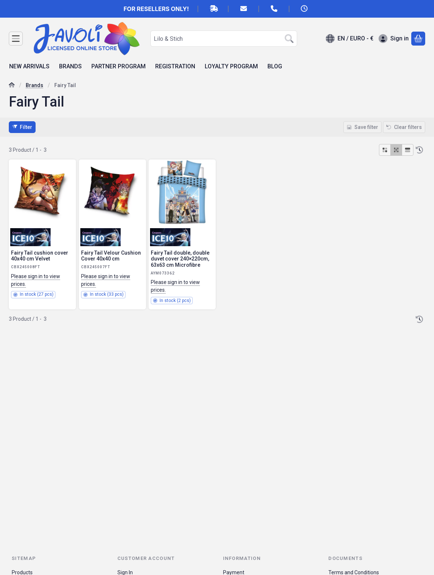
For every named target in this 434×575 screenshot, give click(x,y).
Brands (34, 85)
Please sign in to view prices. (35, 280)
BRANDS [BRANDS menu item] (70, 66)
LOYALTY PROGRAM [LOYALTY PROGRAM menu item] (231, 66)
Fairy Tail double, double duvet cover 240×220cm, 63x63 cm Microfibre (180, 259)
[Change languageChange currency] (349, 39)
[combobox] (223, 38)
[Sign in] (393, 39)
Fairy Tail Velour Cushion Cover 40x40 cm (111, 256)
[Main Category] (12, 85)
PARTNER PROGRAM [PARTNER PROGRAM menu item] (118, 66)
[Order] (419, 150)
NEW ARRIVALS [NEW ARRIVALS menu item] (29, 66)
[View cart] (418, 39)
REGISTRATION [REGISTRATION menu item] (175, 66)
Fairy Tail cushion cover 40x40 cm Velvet (39, 256)
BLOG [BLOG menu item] (274, 66)
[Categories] (16, 39)
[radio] (385, 150)
